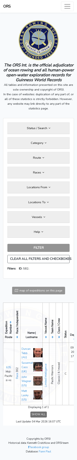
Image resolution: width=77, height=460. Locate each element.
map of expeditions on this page (38, 290)
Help (38, 232)
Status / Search (38, 128)
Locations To (38, 202)
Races (38, 172)
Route (38, 158)
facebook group (38, 447)
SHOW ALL (39, 414)
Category (38, 143)
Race (17, 376)
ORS (7, 6)
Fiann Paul (45, 451)
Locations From (38, 187)
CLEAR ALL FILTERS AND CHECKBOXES (40, 259)
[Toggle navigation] (67, 6)
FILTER (38, 247)
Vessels (38, 217)
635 (8, 367)
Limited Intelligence (46, 375)
